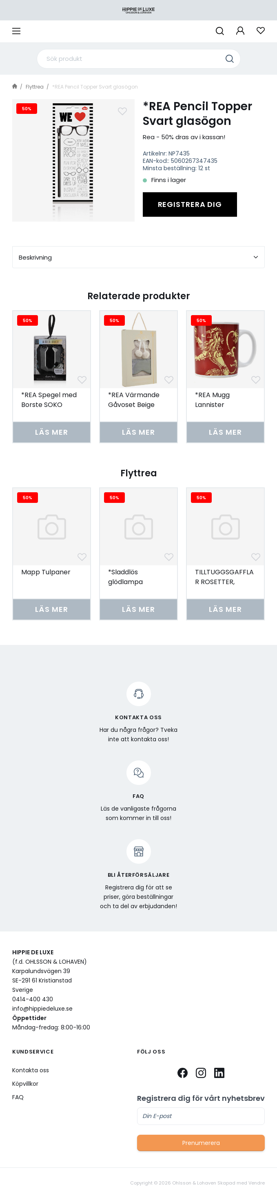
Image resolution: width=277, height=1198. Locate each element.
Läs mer (51, 432)
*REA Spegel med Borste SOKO (49, 399)
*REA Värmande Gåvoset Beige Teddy (134, 404)
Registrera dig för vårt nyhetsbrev (201, 1098)
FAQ (18, 1097)
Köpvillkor (25, 1084)
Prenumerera (201, 1143)
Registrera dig (190, 204)
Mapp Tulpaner (46, 572)
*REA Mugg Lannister (212, 399)
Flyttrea (35, 86)
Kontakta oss (30, 1070)
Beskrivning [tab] (138, 257)
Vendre (256, 1183)
